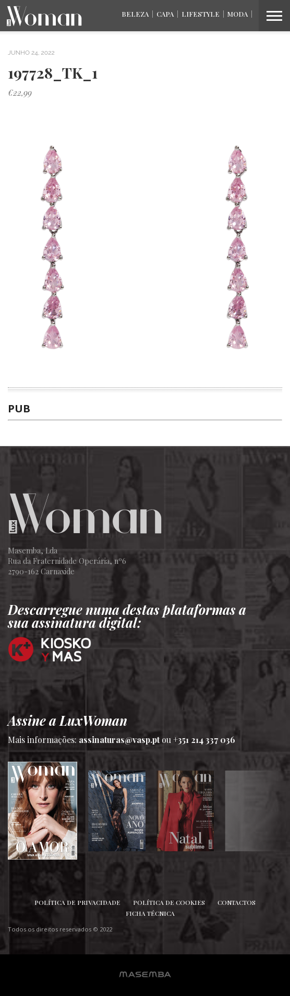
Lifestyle (201, 13)
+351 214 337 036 (204, 739)
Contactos (237, 902)
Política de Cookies (169, 902)
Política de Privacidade (77, 902)
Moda (237, 13)
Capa (165, 13)
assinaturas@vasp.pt (119, 739)
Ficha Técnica (150, 913)
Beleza (135, 13)
